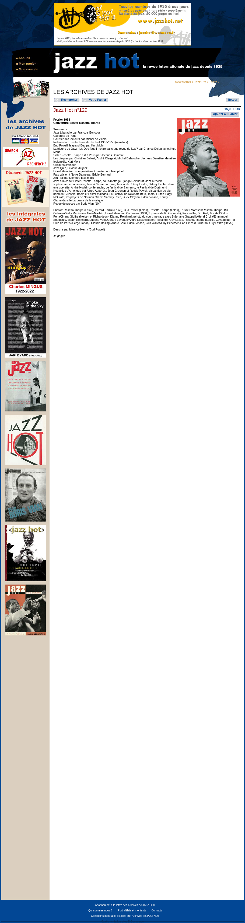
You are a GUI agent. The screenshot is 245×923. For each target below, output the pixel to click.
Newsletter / (184, 82)
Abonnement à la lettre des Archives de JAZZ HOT (125, 905)
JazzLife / (201, 82)
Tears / (214, 82)
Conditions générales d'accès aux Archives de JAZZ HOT (125, 915)
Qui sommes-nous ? (100, 910)
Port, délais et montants (132, 910)
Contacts (157, 910)
